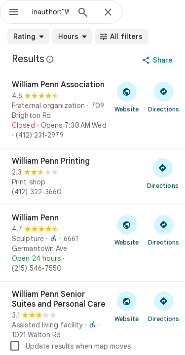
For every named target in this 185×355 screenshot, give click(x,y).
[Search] (83, 13)
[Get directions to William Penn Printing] (163, 173)
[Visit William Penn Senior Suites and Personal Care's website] (126, 306)
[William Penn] (92, 243)
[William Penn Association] (92, 110)
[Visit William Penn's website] (126, 230)
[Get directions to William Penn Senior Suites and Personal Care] (163, 306)
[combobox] (50, 12)
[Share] (159, 60)
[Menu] (14, 13)
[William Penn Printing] (92, 176)
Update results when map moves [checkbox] (70, 346)
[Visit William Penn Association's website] (126, 96)
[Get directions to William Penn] (163, 230)
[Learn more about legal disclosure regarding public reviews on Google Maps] (50, 59)
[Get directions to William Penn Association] (163, 96)
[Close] (108, 12)
